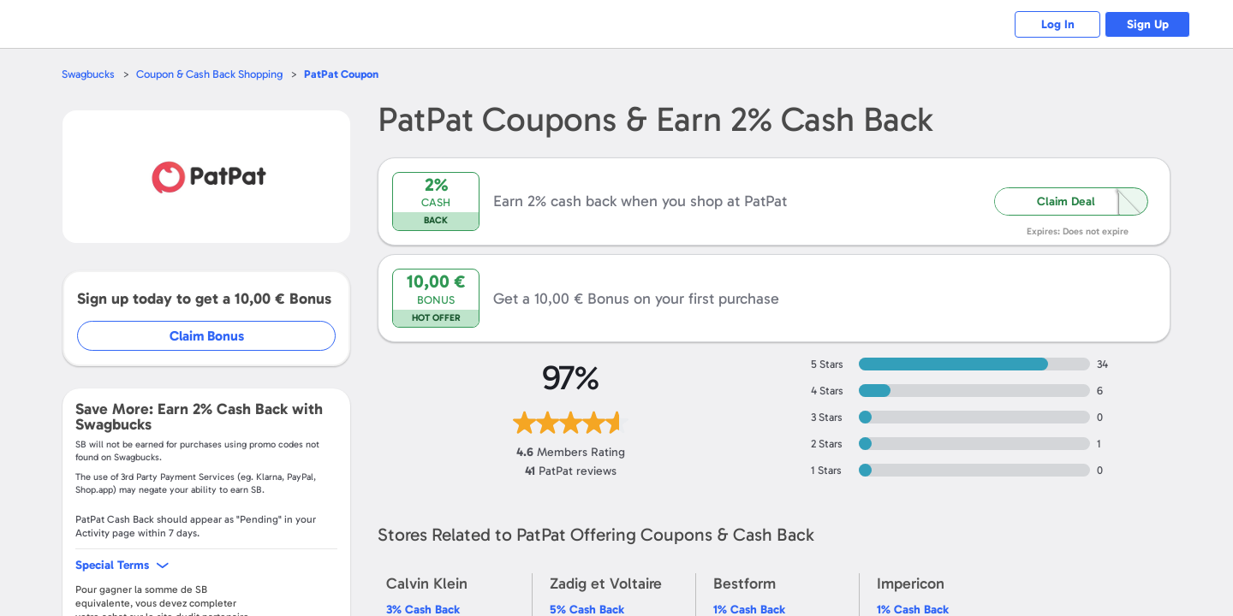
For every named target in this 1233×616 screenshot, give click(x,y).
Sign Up (1148, 24)
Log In (1058, 24)
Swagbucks (88, 74)
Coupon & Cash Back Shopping (209, 74)
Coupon (341, 74)
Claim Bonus (207, 336)
